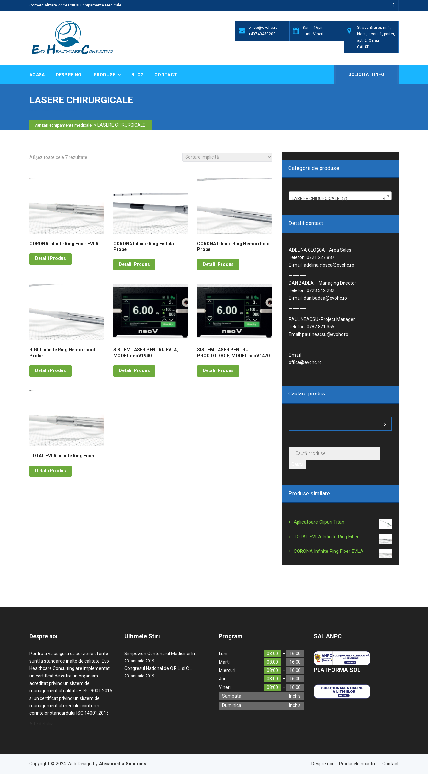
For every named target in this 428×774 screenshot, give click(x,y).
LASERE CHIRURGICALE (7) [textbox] (338, 198)
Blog (137, 74)
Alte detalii (41, 723)
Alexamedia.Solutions (122, 763)
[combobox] (340, 195)
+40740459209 (262, 34)
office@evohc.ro (262, 27)
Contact (165, 74)
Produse (105, 74)
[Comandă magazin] (227, 157)
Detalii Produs (50, 258)
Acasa (37, 74)
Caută (297, 464)
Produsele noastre (358, 763)
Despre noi (69, 74)
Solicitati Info (366, 74)
